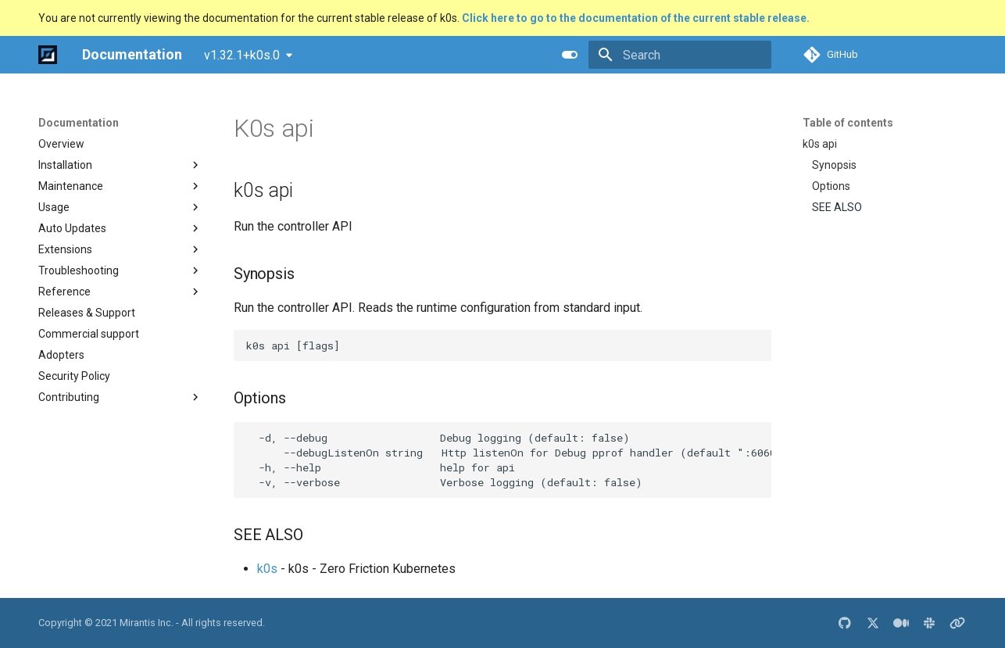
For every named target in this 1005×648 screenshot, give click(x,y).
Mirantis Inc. (146, 622)
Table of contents (848, 122)
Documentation (78, 122)
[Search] (679, 55)
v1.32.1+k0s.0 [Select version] (242, 55)
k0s (267, 568)
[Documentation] (47, 54)
